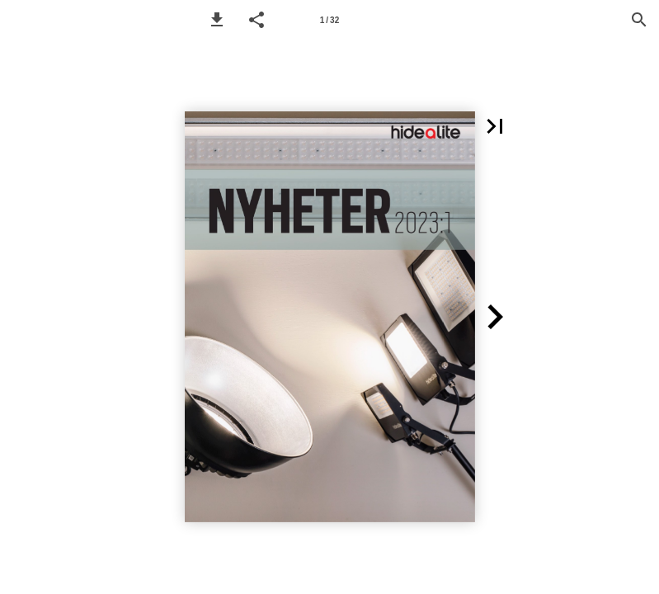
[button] (217, 20)
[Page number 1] (330, 20)
